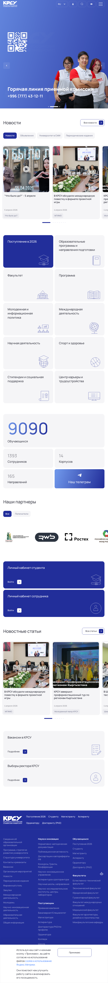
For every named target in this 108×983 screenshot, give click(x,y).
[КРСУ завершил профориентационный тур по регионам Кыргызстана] (76, 678)
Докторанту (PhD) (82, 867)
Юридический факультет (85, 892)
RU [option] (59, 4)
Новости (7, 876)
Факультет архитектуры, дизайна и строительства (86, 916)
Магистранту (80, 853)
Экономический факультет (87, 888)
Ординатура (44, 934)
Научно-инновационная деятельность (16, 909)
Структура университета (16, 857)
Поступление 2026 (82, 843)
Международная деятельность (12, 896)
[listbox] (62, 4)
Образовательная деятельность (12, 916)
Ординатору (79, 862)
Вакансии (8, 866)
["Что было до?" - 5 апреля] (26, 182)
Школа (41, 943)
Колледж (42, 939)
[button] (52, 106)
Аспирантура (45, 922)
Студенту (78, 848)
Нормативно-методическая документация (52, 845)
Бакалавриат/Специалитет (52, 912)
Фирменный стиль (12, 885)
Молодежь (9, 902)
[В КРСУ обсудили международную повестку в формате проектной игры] (76, 182)
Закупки (7, 890)
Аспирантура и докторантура (53, 879)
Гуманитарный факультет (86, 897)
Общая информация (13, 922)
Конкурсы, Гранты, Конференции (47, 865)
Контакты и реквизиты (14, 862)
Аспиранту (78, 857)
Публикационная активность (53, 851)
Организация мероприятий (17, 871)
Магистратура (45, 917)
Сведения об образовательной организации (12, 842)
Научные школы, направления (53, 884)
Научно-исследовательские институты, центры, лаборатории (53, 891)
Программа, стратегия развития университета (15, 851)
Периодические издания (16, 880)
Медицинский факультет (85, 909)
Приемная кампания (48, 908)
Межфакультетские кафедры (88, 922)
